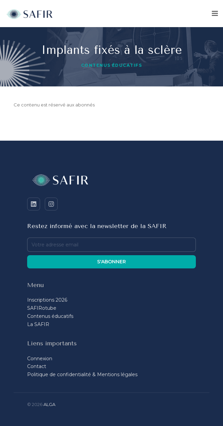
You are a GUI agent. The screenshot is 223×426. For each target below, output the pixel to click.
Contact (36, 366)
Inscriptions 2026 (47, 300)
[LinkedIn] (33, 204)
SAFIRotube (41, 308)
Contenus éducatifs (111, 65)
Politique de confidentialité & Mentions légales (82, 374)
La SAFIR (38, 324)
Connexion (39, 359)
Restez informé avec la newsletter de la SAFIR (97, 226)
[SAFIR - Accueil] (111, 181)
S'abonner (111, 262)
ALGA (49, 404)
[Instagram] (51, 204)
